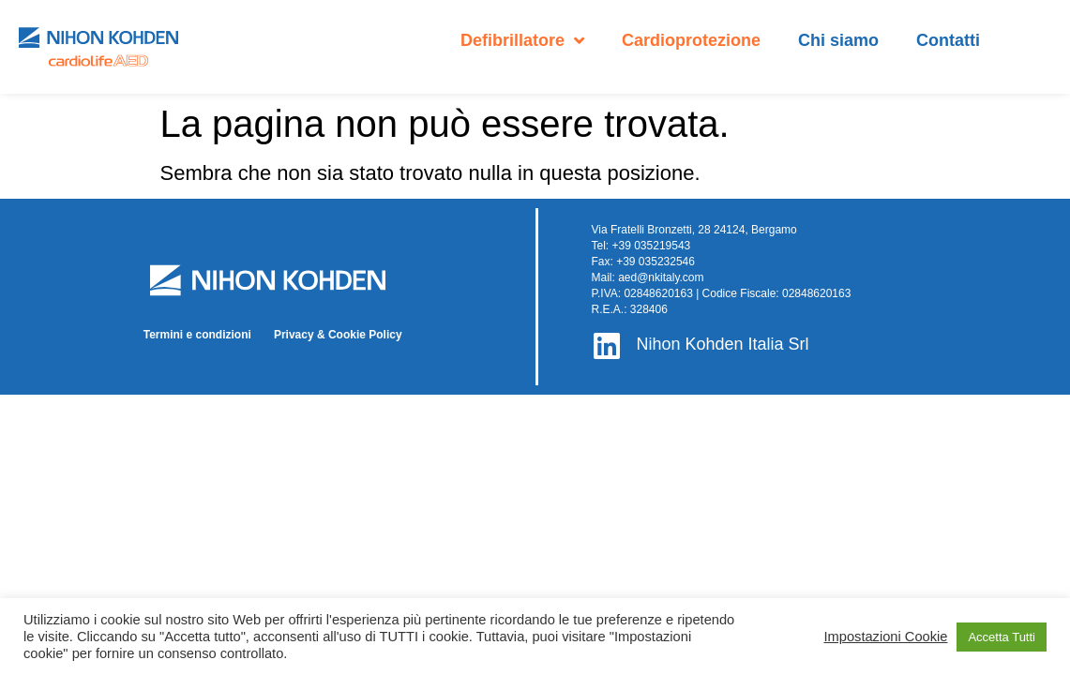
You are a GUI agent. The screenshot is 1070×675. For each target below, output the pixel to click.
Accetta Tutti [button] (1001, 637)
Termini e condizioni (197, 334)
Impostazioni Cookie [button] (885, 636)
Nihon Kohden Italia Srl (722, 344)
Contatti (948, 40)
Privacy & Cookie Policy (338, 334)
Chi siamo (838, 40)
